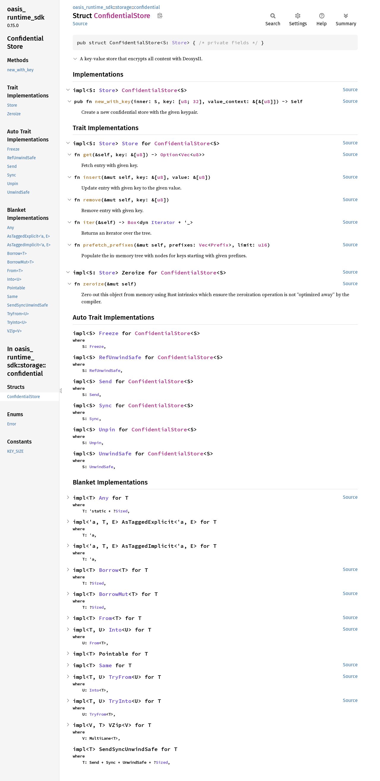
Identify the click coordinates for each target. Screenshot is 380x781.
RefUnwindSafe (120, 357)
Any (104, 497)
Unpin (107, 429)
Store (179, 42)
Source (80, 23)
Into (115, 629)
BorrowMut (113, 594)
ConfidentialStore (149, 90)
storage (123, 7)
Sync (105, 405)
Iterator (163, 222)
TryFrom (120, 676)
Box (132, 222)
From (105, 618)
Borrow (108, 570)
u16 (262, 245)
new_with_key (113, 101)
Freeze (108, 333)
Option (169, 154)
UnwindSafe (115, 453)
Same (105, 665)
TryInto (120, 701)
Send (105, 381)
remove (92, 200)
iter (89, 222)
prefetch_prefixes (108, 245)
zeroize (93, 284)
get (87, 154)
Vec (185, 154)
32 (196, 101)
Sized (121, 511)
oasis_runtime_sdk (93, 7)
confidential (147, 7)
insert (92, 177)
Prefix (220, 245)
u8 (184, 101)
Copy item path (160, 15)
